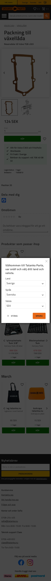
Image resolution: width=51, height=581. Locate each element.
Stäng (14, 316)
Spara (39, 316)
